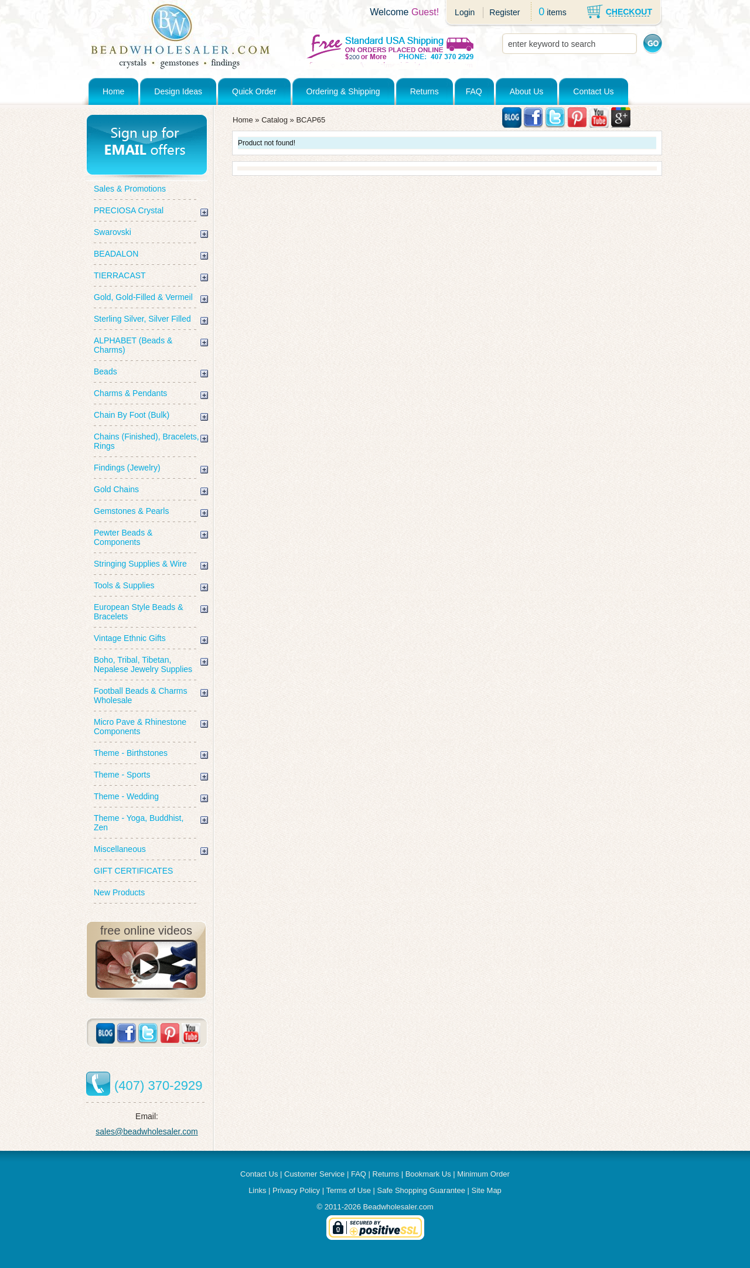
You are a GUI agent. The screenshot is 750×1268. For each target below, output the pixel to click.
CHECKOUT (629, 11)
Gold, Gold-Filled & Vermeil (143, 297)
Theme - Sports (122, 774)
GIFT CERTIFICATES (133, 870)
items (556, 12)
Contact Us (593, 91)
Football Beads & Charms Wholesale (141, 695)
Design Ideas (178, 91)
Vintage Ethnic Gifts (130, 638)
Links (257, 1190)
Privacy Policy (296, 1190)
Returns (424, 91)
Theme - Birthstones (131, 753)
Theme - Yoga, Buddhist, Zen (138, 822)
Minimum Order (483, 1174)
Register (504, 12)
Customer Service (314, 1174)
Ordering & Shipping (343, 91)
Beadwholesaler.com (398, 1206)
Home (113, 91)
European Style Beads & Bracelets (138, 611)
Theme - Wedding (126, 796)
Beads (105, 371)
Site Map (487, 1190)
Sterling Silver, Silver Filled (142, 318)
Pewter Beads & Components (123, 537)
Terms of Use (348, 1190)
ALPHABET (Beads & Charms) (133, 345)
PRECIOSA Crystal (128, 210)
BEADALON (116, 253)
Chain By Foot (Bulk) (131, 415)
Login (465, 12)
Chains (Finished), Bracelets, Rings (146, 441)
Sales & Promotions (130, 188)
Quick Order (254, 91)
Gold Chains (116, 489)
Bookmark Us (428, 1174)
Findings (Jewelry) (127, 467)
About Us (527, 91)
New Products (119, 892)
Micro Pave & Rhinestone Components (140, 726)
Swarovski (112, 232)
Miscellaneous (120, 849)
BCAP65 (310, 119)
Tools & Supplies (124, 585)
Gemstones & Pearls (131, 511)
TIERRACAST (120, 275)
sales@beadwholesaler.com (147, 1131)
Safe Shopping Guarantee (421, 1190)
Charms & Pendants (130, 393)
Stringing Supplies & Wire (140, 563)
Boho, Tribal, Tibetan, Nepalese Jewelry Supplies (143, 664)
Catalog (274, 119)
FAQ (474, 91)
